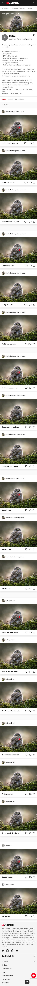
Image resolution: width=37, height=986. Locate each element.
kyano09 (28, 39)
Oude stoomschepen (10, 222)
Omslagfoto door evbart (10, 14)
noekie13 (6, 845)
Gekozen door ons (18, 8)
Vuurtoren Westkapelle (11, 711)
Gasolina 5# (6, 510)
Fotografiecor (8, 600)
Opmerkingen (20, 99)
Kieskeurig (5, 965)
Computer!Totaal (7, 975)
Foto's (4, 99)
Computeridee (6, 968)
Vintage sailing (7, 794)
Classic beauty (7, 877)
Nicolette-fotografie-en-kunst (13, 150)
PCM (3, 972)
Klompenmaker (8, 266)
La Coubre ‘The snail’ (10, 143)
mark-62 (16, 39)
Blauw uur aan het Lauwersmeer (11, 632)
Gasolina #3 (6, 588)
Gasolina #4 (6, 549)
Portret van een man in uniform (11, 388)
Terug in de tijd (7, 305)
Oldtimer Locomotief (10, 755)
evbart (22, 39)
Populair (30, 8)
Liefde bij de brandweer (11, 466)
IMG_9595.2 (6, 916)
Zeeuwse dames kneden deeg (11, 427)
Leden (10, 99)
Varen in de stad (8, 182)
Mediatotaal (6, 983)
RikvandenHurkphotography (13, 111)
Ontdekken (5, 8)
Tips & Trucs (6, 979)
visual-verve (8, 884)
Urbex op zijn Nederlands (11, 833)
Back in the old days (10, 672)
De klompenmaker (9, 344)
